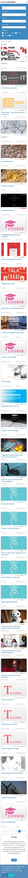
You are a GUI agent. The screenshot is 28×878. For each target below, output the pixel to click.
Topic (3, 18)
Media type (5, 24)
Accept (11, 875)
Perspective (5, 11)
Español (19, 32)
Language (5, 30)
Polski (12, 35)
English (13, 32)
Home (3, 41)
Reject (5, 875)
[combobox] (14, 27)
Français (6, 35)
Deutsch (6, 32)
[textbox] (14, 27)
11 (25, 831)
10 (22, 831)
